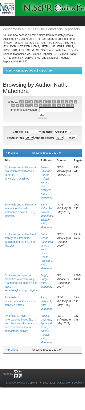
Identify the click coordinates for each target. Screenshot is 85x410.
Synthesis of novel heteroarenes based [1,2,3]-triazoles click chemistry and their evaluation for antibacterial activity (21, 323)
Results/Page (15, 137)
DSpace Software (16, 382)
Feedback (78, 382)
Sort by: (18, 131)
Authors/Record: (44, 137)
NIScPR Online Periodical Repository (29, 70)
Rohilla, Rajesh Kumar (45, 178)
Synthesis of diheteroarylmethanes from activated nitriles (20, 301)
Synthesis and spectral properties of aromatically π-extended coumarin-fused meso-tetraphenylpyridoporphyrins (21, 283)
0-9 (21, 102)
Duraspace (63, 382)
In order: (47, 131)
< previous (12, 152)
